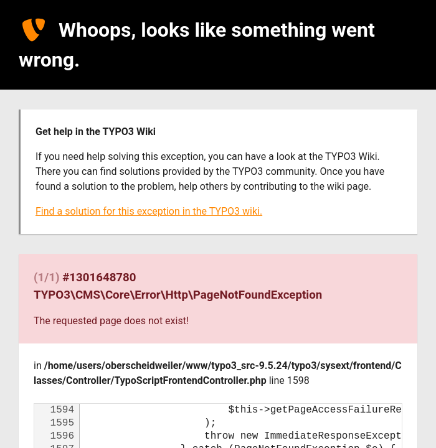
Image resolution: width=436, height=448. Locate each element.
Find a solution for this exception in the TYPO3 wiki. (149, 211)
